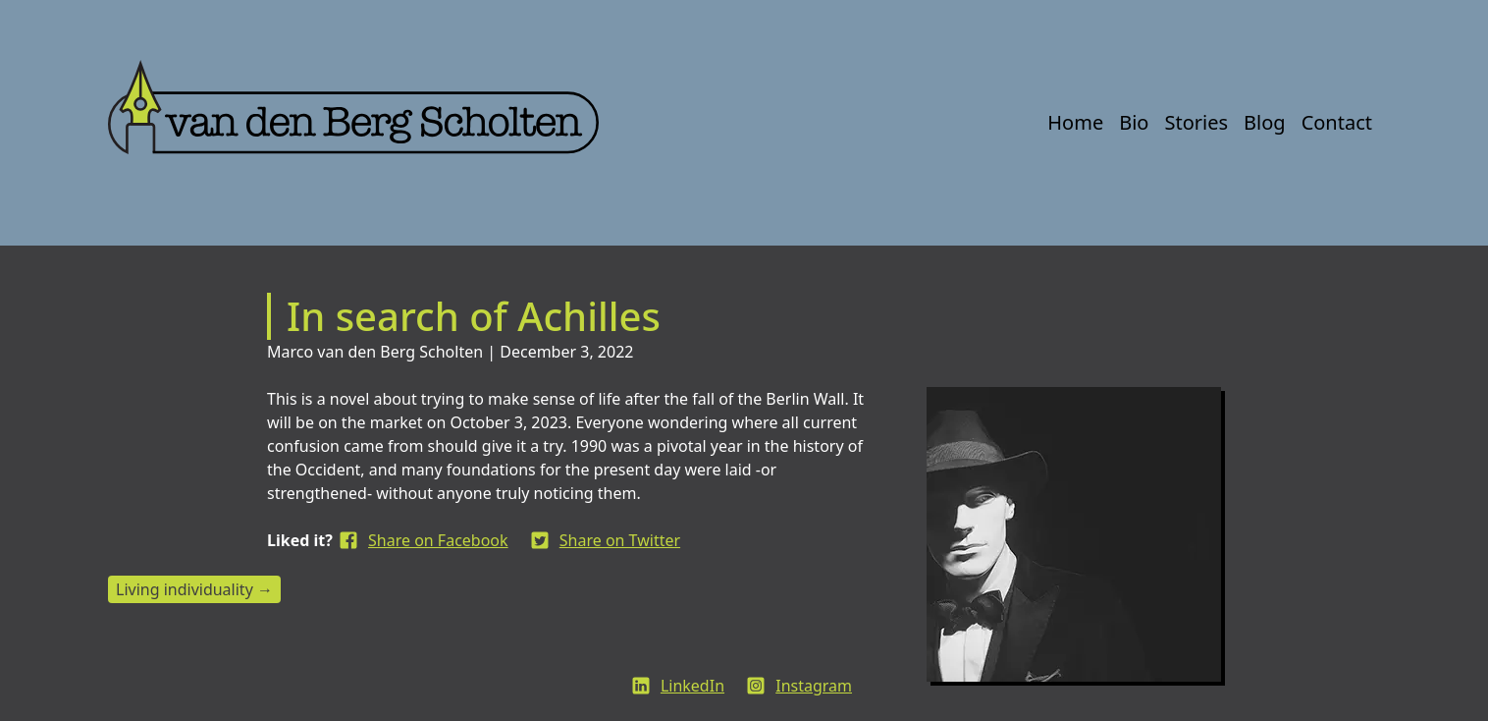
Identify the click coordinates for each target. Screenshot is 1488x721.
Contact (1337, 122)
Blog (1265, 122)
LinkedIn (692, 685)
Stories (1196, 122)
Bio (1133, 122)
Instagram (813, 685)
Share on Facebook (438, 540)
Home (1075, 122)
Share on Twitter (619, 540)
